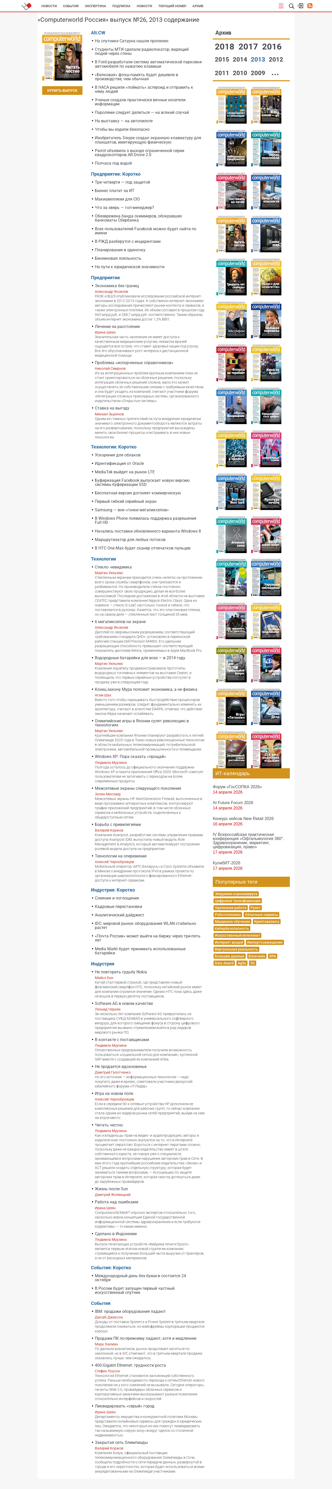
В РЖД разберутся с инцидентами (128, 241)
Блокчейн (256, 956)
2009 (259, 73)
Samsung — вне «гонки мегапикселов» (132, 509)
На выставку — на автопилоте (124, 120)
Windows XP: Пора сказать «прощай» (130, 756)
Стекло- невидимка (113, 567)
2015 (223, 59)
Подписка (121, 6)
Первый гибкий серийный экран (125, 501)
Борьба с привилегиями (118, 824)
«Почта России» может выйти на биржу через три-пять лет (147, 938)
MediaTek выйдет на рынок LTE (125, 471)
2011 (223, 73)
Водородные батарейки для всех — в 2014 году (140, 657)
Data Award (224, 963)
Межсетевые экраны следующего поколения (138, 788)
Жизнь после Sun (111, 1188)
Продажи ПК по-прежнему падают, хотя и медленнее (145, 1338)
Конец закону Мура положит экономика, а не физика (146, 689)
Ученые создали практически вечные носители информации (140, 101)
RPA (272, 956)
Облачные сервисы (261, 915)
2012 (276, 59)
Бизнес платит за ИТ (114, 190)
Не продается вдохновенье (120, 1066)
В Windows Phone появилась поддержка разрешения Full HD (145, 520)
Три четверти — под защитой (122, 182)
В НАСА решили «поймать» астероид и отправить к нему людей (144, 89)
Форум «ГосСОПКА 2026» (237, 786)
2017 (249, 47)
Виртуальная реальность (236, 949)
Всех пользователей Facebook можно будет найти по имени (145, 230)
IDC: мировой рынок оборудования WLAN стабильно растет (145, 925)
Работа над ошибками (116, 1202)
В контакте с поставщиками (122, 1039)
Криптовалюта (266, 922)
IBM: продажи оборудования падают (130, 1311)
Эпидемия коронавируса (236, 894)
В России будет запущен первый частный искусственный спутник (134, 1290)
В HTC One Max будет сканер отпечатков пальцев (142, 548)
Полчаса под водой (113, 163)
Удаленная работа (230, 908)
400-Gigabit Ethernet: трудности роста (130, 1365)
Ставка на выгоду (112, 408)
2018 (225, 47)
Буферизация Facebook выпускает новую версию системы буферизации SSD (142, 482)
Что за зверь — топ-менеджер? (124, 207)
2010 (241, 73)
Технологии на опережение (120, 856)
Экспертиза (95, 6)
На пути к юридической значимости (129, 266)
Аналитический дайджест (119, 915)
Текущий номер (172, 6)
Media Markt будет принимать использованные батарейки (140, 950)
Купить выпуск (62, 90)
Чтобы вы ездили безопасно (122, 129)
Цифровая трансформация (238, 901)
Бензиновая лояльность (118, 258)
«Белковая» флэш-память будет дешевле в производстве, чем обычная (136, 76)
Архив (197, 6)
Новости (49, 6)
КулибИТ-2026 (226, 863)
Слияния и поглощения (117, 898)
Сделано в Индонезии (116, 1233)
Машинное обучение (232, 922)
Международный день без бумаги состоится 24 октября (140, 1277)
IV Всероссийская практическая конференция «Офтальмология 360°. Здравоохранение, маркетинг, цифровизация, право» (248, 840)
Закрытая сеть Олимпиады (121, 1442)
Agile (242, 963)
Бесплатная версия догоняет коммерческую (138, 493)
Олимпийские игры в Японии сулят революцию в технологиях (142, 722)
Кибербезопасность (232, 928)
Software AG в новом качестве (124, 1003)
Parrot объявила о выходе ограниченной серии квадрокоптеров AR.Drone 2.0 (139, 152)
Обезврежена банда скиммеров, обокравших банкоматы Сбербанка (138, 218)
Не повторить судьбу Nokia (121, 972)
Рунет (256, 908)
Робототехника (228, 915)
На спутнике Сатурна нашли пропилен (131, 40)
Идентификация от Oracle (119, 463)
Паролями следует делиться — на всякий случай (142, 112)
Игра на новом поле (114, 1093)
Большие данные (229, 956)
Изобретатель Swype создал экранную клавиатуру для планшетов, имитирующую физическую (148, 139)
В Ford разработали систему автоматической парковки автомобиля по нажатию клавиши (148, 63)
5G (252, 963)
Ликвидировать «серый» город (124, 1406)
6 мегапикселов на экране (120, 621)
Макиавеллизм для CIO (117, 199)
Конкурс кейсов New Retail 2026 (243, 818)
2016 (272, 47)
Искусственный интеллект (237, 935)
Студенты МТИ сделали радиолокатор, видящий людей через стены (142, 51)
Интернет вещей (229, 942)
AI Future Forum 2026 (233, 802)
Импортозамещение (265, 942)
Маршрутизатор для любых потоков (130, 539)
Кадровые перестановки (118, 906)
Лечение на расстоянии (117, 326)
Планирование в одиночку (120, 249)
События (71, 6)
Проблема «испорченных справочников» (134, 362)
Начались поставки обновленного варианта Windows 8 (148, 531)
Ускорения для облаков (118, 455)
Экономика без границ (117, 285)
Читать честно (109, 1125)
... (275, 72)
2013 (259, 59)
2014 (241, 59)
